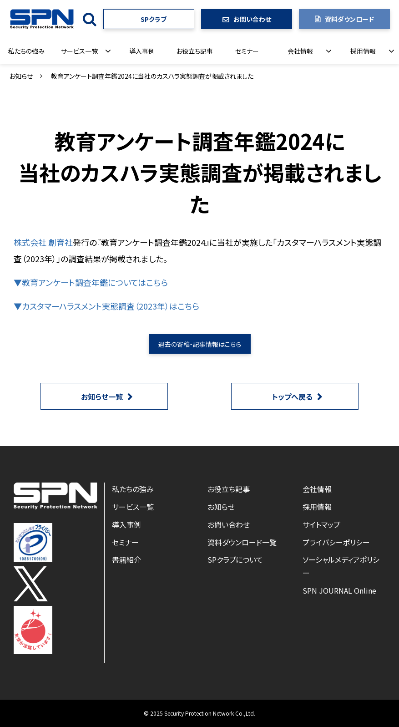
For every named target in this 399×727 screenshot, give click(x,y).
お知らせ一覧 (102, 396)
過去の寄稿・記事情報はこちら (199, 344)
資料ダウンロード (349, 19)
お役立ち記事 (194, 51)
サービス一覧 (79, 51)
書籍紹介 (126, 559)
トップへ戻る (292, 396)
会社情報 (300, 51)
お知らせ (21, 76)
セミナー (247, 51)
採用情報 (363, 51)
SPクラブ (154, 19)
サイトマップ (321, 524)
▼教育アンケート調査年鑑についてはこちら (91, 282)
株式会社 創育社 (43, 242)
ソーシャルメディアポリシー (341, 566)
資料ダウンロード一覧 (242, 542)
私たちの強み (26, 51)
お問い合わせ (252, 19)
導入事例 (142, 51)
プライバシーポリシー (336, 542)
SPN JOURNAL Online (339, 590)
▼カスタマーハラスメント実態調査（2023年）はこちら (106, 306)
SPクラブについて (235, 559)
